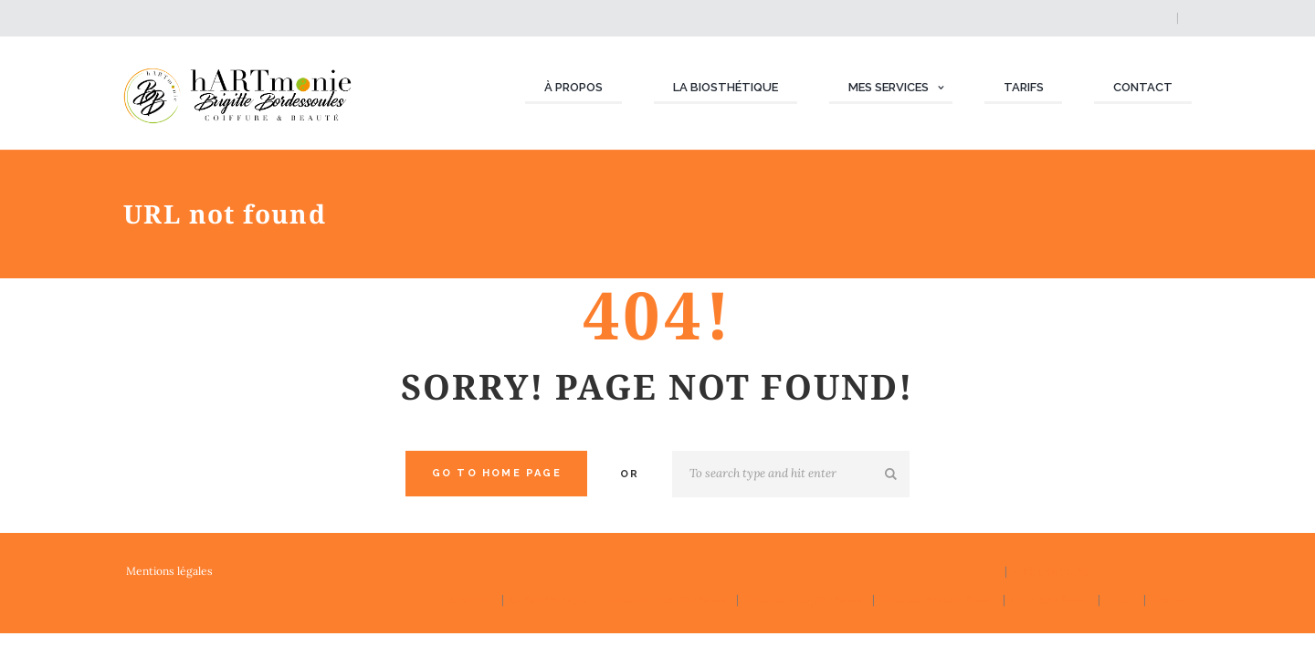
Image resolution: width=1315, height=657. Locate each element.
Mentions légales (169, 571)
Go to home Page (497, 473)
